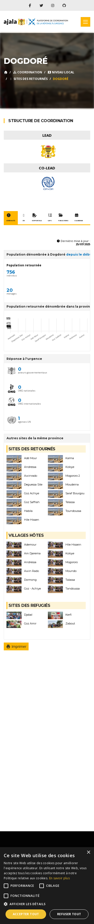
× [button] (88, 852)
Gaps (50, 218)
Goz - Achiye (32, 588)
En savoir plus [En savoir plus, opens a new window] (59, 878)
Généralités (10, 218)
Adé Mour (30, 458)
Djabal (28, 614)
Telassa (70, 502)
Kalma (69, 458)
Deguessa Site (33, 484)
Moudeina (72, 484)
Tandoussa (72, 588)
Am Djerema (32, 553)
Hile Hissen (31, 519)
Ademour (30, 544)
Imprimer (16, 646)
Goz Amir (30, 623)
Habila (28, 511)
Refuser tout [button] (69, 914)
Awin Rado (31, 571)
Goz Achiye (31, 493)
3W (23, 218)
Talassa (70, 579)
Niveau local (60, 72)
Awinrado (30, 475)
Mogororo (71, 562)
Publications (63, 218)
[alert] (47, 885)
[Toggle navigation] (85, 22)
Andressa (30, 467)
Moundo (70, 571)
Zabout (70, 623)
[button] (47, 904)
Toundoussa (73, 511)
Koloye (69, 467)
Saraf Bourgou (74, 493)
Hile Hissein (73, 544)
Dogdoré (60, 79)
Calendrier (78, 218)
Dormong (30, 579)
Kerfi (68, 614)
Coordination (27, 72)
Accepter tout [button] (26, 914)
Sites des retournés (28, 79)
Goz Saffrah (32, 502)
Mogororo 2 (72, 475)
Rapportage (37, 218)
